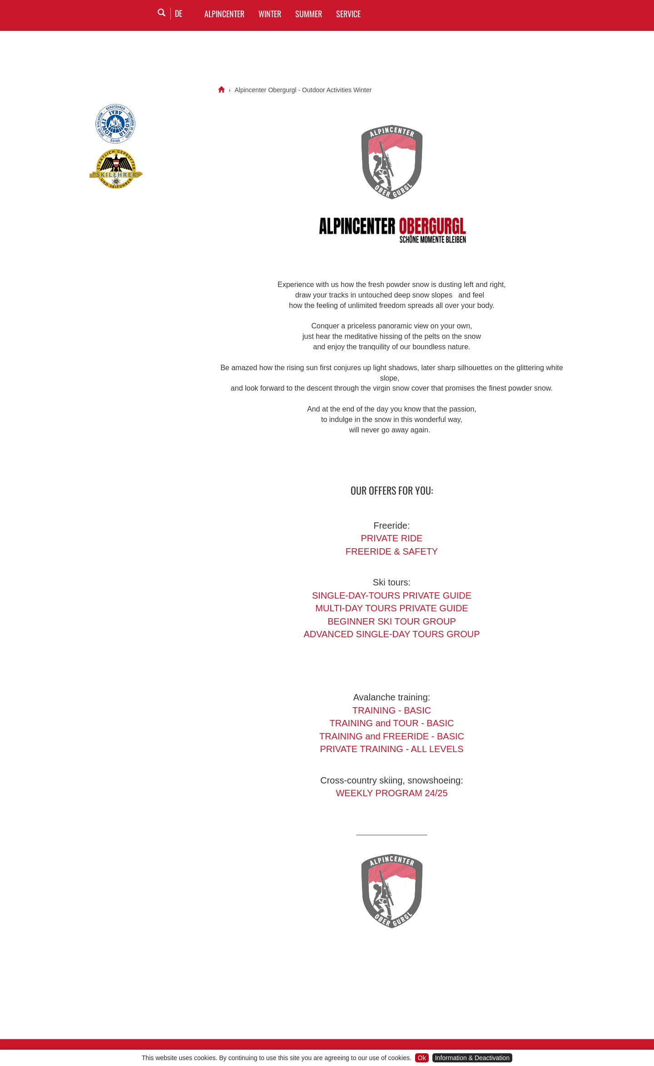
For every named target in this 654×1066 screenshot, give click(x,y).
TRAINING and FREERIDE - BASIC (391, 736)
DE (178, 13)
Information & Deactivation (472, 1057)
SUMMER (308, 14)
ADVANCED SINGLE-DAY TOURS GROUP (391, 634)
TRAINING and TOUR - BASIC (392, 723)
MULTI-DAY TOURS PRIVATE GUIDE (391, 608)
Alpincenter (224, 14)
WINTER (269, 14)
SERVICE (348, 14)
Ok (422, 1057)
